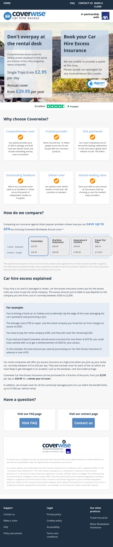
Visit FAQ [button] (29, 422)
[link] (97, 84)
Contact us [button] (83, 422)
